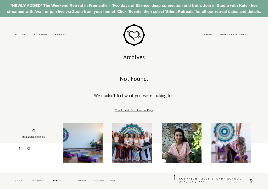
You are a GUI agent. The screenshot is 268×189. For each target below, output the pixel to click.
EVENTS (60, 34)
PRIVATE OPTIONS (233, 34)
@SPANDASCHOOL (33, 133)
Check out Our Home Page (134, 110)
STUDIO (20, 34)
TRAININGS (40, 34)
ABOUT (208, 34)
